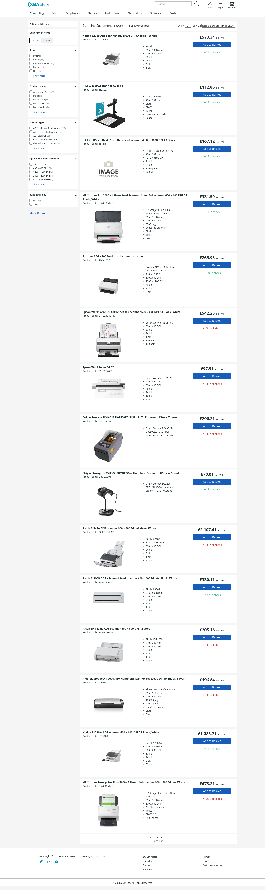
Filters (34, 24)
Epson (38, 59)
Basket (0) (232, 5)
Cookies (146, 865)
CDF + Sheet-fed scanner (47, 139)
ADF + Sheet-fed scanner (47, 132)
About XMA (148, 869)
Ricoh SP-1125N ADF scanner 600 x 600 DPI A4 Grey (116, 629)
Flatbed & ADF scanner (46, 143)
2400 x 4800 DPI (43, 175)
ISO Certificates (150, 856)
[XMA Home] (38, 4)
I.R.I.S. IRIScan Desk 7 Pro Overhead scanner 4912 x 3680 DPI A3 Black (129, 140)
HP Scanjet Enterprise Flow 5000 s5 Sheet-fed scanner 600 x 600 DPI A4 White (134, 782)
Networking (135, 13)
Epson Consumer (43, 63)
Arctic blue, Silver (43, 92)
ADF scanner (42, 135)
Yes (37, 204)
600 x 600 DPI (42, 168)
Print (55, 13)
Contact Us (148, 861)
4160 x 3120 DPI (43, 179)
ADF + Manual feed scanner (49, 128)
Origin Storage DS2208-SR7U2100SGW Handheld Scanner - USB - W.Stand (131, 473)
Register (209, 5)
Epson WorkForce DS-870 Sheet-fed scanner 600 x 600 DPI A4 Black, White (131, 312)
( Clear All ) (44, 24)
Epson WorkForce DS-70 (98, 367)
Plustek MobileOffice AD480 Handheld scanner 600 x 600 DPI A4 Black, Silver (134, 679)
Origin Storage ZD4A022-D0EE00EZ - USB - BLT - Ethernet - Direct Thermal (131, 417)
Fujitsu (38, 67)
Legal (205, 861)
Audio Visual (112, 13)
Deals (172, 13)
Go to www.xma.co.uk (213, 865)
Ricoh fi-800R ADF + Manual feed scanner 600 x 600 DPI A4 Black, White (130, 578)
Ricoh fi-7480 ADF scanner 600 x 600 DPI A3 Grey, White (119, 528)
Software (155, 13)
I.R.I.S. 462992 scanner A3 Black (103, 86)
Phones (92, 13)
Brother (38, 55)
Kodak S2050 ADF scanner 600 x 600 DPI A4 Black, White (120, 36)
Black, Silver (41, 103)
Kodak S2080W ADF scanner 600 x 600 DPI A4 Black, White (121, 732)
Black (38, 95)
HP (37, 71)
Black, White (41, 107)
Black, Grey (41, 99)
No (37, 200)
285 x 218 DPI (41, 164)
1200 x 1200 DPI (43, 172)
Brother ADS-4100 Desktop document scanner (113, 256)
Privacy (206, 856)
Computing (37, 13)
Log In (220, 5)
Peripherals (72, 13)
